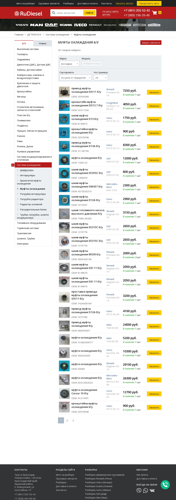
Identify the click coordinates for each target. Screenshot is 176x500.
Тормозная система (28, 228)
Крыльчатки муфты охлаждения (29, 182)
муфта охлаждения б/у (86, 158)
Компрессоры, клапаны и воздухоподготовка (30, 76)
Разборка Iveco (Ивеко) (98, 489)
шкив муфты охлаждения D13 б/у (84, 117)
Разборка (68, 3)
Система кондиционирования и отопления (34, 158)
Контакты (106, 3)
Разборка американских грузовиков (104, 474)
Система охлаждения (58, 34)
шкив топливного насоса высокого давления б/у (87, 211)
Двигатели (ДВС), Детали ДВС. (34, 64)
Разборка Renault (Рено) (98, 478)
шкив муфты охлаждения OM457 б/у (87, 184)
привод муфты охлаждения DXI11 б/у (86, 90)
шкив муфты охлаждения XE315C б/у (87, 225)
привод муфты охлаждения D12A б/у (85, 310)
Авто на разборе (25, 3)
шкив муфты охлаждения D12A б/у (85, 198)
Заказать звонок (124, 3)
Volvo (109, 117)
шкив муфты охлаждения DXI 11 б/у (86, 266)
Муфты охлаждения (32, 188)
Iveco (109, 349)
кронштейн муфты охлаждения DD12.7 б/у (87, 103)
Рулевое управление (28, 151)
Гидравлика (23, 59)
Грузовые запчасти (49, 3)
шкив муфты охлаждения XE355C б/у (87, 171)
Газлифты (22, 54)
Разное (21, 135)
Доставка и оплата (87, 3)
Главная (19, 34)
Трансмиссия (24, 233)
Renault (110, 89)
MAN (108, 324)
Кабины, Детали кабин (29, 69)
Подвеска (22, 125)
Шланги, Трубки (26, 238)
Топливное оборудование (31, 222)
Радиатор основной (31, 204)
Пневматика (23, 120)
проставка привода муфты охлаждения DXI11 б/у (84, 295)
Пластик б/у (23, 115)
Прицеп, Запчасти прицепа (32, 130)
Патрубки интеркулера (33, 193)
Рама (19, 141)
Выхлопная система (28, 48)
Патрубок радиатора (31, 199)
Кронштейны (24, 91)
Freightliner (112, 102)
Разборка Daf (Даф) (96, 493)
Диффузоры (27, 170)
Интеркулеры (27, 175)
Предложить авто (149, 3)
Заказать (154, 92)
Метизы (21, 96)
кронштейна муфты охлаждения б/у (84, 130)
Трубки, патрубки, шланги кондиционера (33, 216)
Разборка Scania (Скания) (98, 486)
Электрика (22, 243)
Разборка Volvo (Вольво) (98, 482)
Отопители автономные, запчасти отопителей (30, 108)
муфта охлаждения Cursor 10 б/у (84, 391)
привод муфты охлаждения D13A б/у (85, 144)
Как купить (142, 474)
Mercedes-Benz (112, 185)
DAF (108, 158)
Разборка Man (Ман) (96, 497)
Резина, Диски (25, 146)
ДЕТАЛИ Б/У (34, 34)
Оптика (21, 101)
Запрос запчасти (151, 42)
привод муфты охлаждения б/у (82, 323)
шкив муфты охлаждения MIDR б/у (86, 252)
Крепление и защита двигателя (28, 85)
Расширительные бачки (33, 209)
